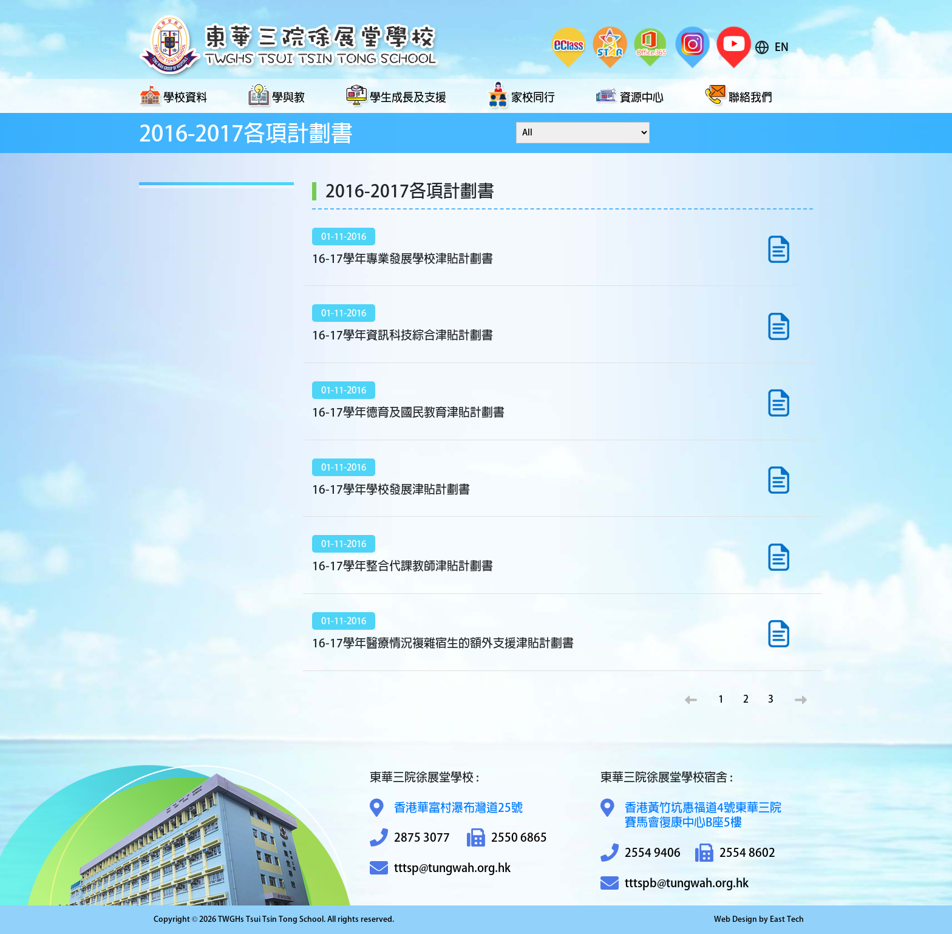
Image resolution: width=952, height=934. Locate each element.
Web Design (735, 919)
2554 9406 (640, 853)
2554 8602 (735, 853)
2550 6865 (507, 837)
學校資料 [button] (173, 95)
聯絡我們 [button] (738, 95)
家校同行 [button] (521, 95)
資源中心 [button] (630, 96)
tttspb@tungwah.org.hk (674, 883)
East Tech (787, 919)
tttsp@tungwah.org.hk (440, 868)
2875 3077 (410, 837)
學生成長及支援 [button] (395, 95)
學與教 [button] (276, 96)
